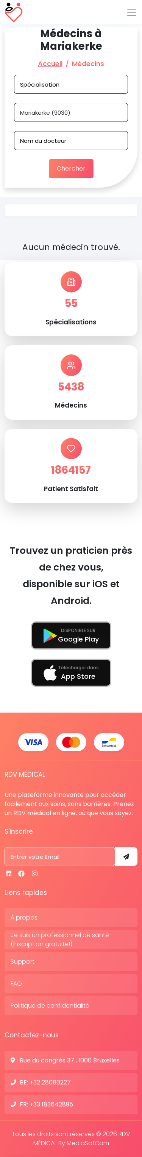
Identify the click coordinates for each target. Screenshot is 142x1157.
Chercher (71, 168)
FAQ (16, 983)
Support (22, 961)
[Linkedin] (8, 873)
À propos (24, 917)
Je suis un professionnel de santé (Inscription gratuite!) (60, 939)
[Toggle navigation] (131, 12)
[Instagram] (35, 873)
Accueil (50, 63)
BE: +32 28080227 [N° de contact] (45, 1082)
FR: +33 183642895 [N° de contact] (46, 1104)
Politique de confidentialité (50, 1005)
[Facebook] (21, 873)
